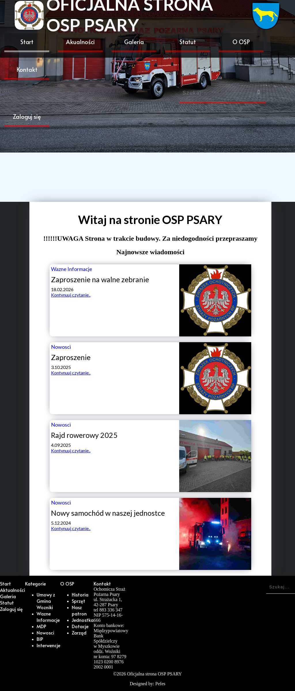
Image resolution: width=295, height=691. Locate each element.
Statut (187, 42)
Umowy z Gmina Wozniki (46, 600)
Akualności (80, 42)
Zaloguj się (27, 116)
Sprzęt (78, 601)
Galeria (134, 42)
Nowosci (45, 632)
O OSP (241, 42)
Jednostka (83, 620)
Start (26, 42)
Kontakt (26, 69)
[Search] (222, 93)
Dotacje (80, 626)
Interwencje (48, 645)
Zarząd (79, 632)
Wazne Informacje (48, 616)
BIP (40, 639)
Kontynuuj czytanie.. (70, 295)
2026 (121, 673)
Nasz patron (79, 610)
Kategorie (35, 583)
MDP (41, 626)
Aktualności (12, 590)
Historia (80, 594)
